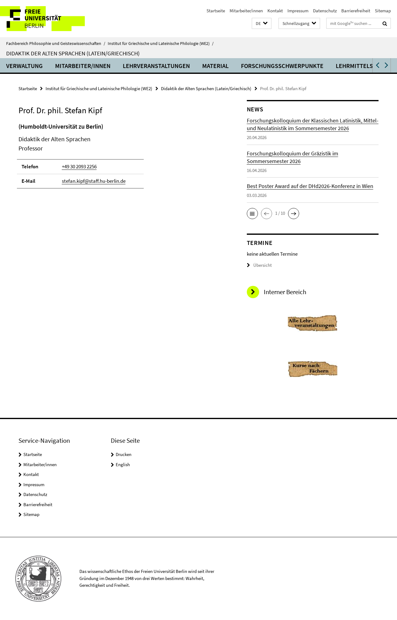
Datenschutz (325, 11)
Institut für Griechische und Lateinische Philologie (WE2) (161, 43)
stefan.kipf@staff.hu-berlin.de (94, 181)
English (123, 464)
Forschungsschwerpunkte (282, 66)
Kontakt (275, 11)
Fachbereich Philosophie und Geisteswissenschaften (55, 43)
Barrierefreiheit (355, 11)
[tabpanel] (121, 158)
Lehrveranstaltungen (156, 66)
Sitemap (383, 11)
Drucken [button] (123, 454)
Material (215, 66)
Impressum (297, 11)
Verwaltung (24, 66)
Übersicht (259, 265)
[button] (261, 23)
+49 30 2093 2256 (79, 166)
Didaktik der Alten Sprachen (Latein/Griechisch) (73, 53)
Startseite (216, 11)
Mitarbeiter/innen (246, 11)
